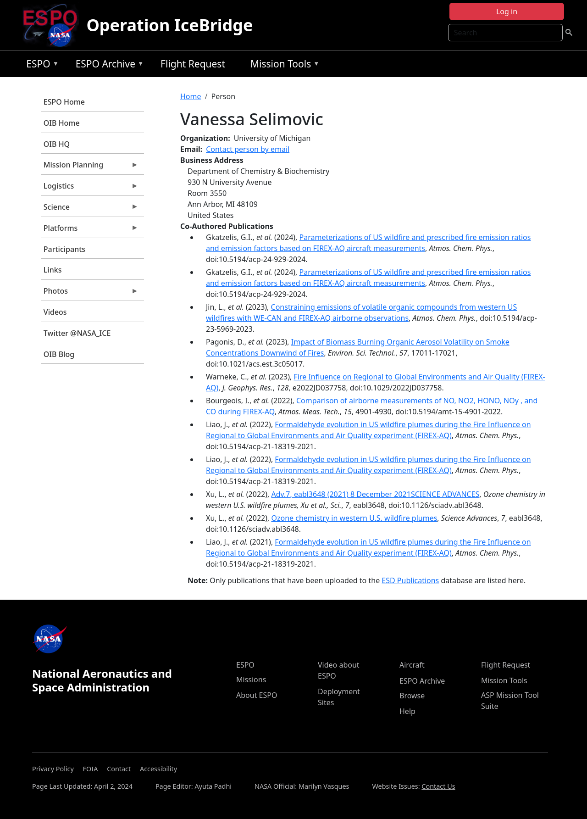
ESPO (40, 65)
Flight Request (193, 63)
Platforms (89, 230)
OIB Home (62, 123)
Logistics (89, 188)
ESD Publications (410, 580)
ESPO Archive (107, 65)
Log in (506, 11)
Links (53, 270)
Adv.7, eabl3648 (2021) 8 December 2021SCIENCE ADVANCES (375, 494)
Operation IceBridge (169, 25)
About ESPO (256, 695)
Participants (64, 249)
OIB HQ (57, 144)
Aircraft (412, 665)
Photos (89, 293)
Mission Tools (283, 65)
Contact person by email (247, 149)
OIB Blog (59, 354)
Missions (251, 679)
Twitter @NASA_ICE (77, 333)
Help (407, 711)
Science (89, 209)
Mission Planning (89, 167)
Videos (55, 312)
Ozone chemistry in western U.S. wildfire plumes (354, 518)
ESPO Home (64, 102)
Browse (412, 696)
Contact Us (438, 786)
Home (190, 96)
